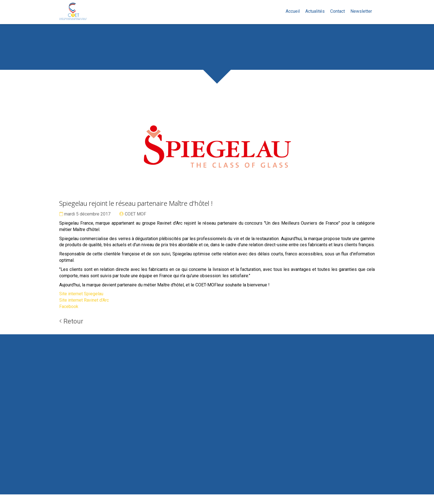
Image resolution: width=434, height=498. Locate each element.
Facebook (68, 310)
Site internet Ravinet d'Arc (84, 304)
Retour (71, 325)
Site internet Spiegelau (81, 297)
